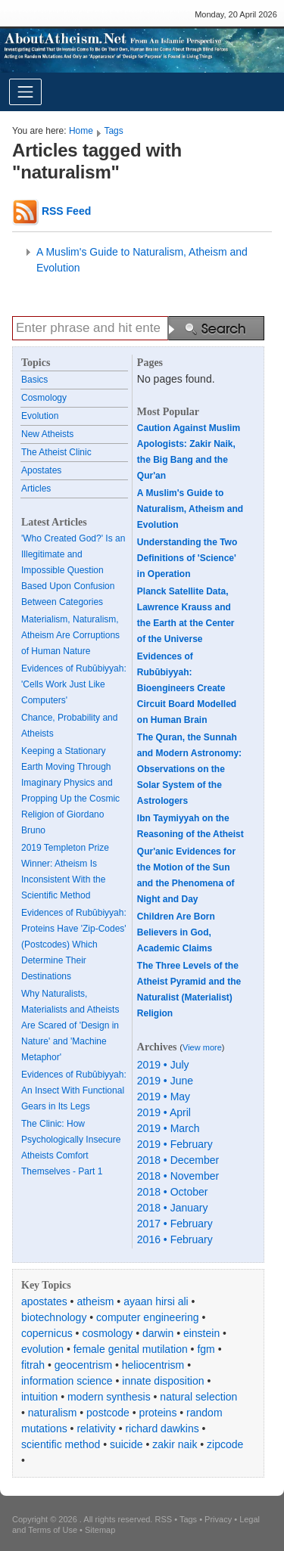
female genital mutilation (130, 1349)
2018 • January (172, 1208)
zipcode (225, 1444)
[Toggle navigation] (25, 92)
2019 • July (163, 1065)
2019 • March (168, 1128)
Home (81, 131)
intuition (39, 1397)
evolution (42, 1349)
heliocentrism (153, 1365)
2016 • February (175, 1239)
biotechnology (53, 1317)
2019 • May (163, 1096)
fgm (205, 1349)
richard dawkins (161, 1428)
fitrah (33, 1365)
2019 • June (165, 1081)
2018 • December (178, 1160)
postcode (108, 1413)
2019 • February (175, 1144)
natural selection (198, 1397)
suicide (126, 1444)
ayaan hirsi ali (156, 1301)
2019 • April (164, 1112)
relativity (95, 1428)
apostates (44, 1301)
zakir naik (174, 1444)
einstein (201, 1333)
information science (67, 1381)
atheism (95, 1301)
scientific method (60, 1444)
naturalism (52, 1413)
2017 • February (175, 1224)
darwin (157, 1333)
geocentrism (83, 1365)
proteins (158, 1413)
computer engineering (147, 1317)
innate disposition (163, 1381)
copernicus (47, 1333)
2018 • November (178, 1176)
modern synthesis (109, 1397)
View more (202, 1047)
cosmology (107, 1333)
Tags (113, 131)
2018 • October (172, 1192)
